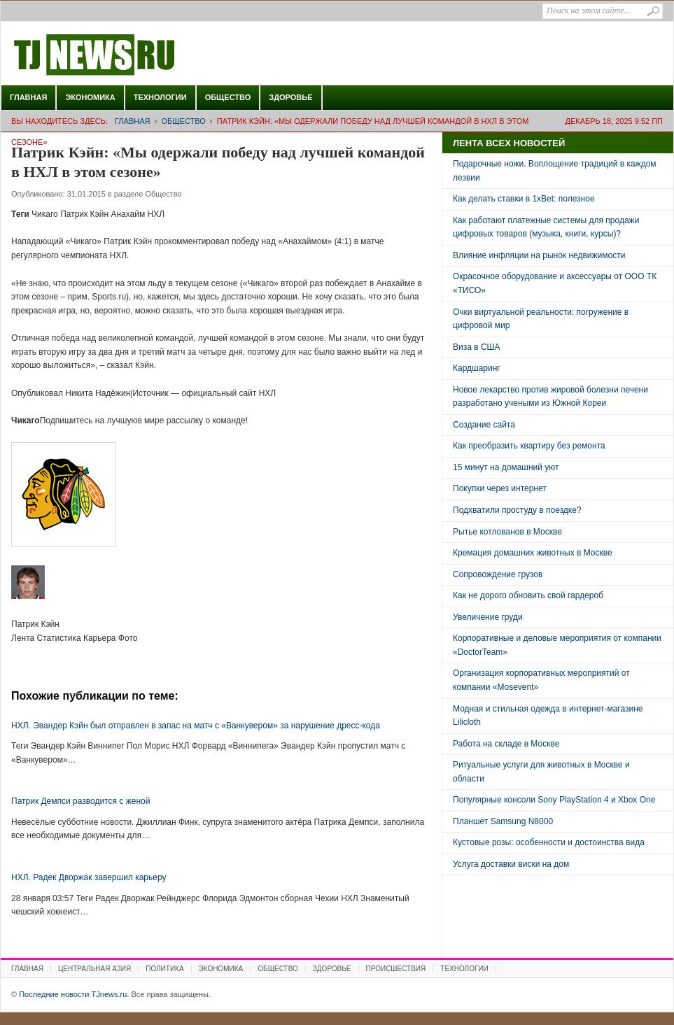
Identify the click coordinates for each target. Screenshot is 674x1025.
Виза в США (476, 347)
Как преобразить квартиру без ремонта (529, 446)
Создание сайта (484, 425)
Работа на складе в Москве (506, 744)
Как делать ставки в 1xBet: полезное (524, 199)
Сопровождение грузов (497, 574)
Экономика (90, 97)
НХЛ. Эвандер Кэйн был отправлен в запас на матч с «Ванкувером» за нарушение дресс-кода (195, 725)
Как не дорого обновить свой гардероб (528, 595)
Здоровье (290, 97)
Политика (164, 969)
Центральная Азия (94, 969)
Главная (28, 97)
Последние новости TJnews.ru (133, 55)
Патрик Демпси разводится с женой (80, 801)
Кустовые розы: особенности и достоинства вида (549, 842)
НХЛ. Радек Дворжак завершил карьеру (89, 877)
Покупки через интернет (500, 488)
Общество (228, 97)
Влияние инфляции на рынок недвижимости (539, 255)
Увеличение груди (488, 617)
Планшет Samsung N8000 (503, 821)
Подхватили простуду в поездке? (517, 510)
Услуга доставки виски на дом (511, 864)
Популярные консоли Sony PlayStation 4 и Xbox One (554, 800)
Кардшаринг (476, 368)
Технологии (160, 97)
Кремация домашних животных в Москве (532, 553)
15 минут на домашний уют (506, 467)
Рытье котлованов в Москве (507, 532)
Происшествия (396, 969)
